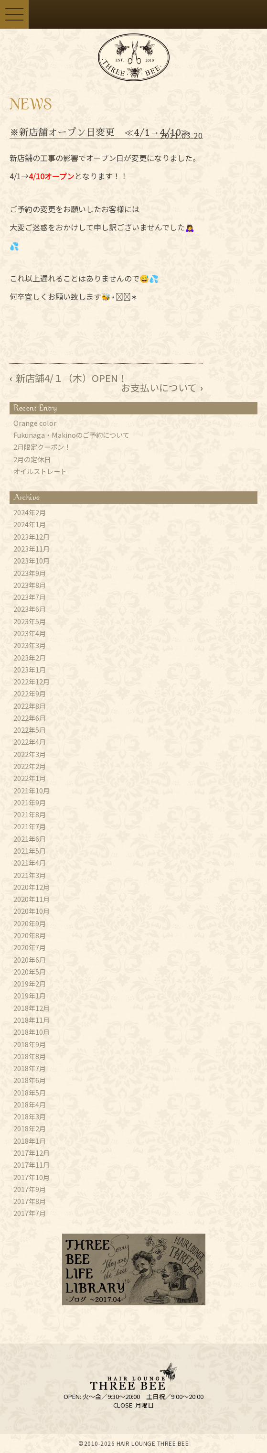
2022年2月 (29, 766)
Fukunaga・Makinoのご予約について (71, 435)
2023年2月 (29, 657)
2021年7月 (29, 826)
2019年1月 (29, 995)
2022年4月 (29, 742)
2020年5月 (29, 971)
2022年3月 (29, 754)
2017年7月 (29, 1213)
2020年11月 (31, 899)
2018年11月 (31, 1020)
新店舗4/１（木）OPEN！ (72, 378)
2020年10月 (31, 911)
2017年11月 (31, 1165)
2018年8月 (29, 1056)
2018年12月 (31, 1008)
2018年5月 (29, 1092)
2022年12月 (31, 681)
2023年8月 (29, 585)
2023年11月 (31, 548)
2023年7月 (29, 597)
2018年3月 (29, 1116)
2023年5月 (29, 621)
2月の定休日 (32, 459)
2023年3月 (29, 645)
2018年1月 (29, 1141)
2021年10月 (31, 790)
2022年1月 (29, 778)
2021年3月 (29, 875)
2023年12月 (31, 536)
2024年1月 (29, 524)
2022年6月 (29, 718)
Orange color (34, 423)
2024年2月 (29, 512)
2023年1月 (29, 669)
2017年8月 (29, 1201)
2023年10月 (31, 560)
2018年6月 (29, 1080)
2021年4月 (29, 862)
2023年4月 (29, 633)
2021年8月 (29, 814)
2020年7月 (29, 947)
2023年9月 (29, 573)
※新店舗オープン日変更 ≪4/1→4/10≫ (100, 132)
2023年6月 (29, 609)
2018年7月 (29, 1068)
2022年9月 (29, 693)
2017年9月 (29, 1189)
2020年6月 (29, 959)
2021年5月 (29, 851)
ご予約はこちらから (148, 14)
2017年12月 (31, 1153)
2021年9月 (29, 802)
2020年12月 (31, 887)
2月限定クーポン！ (42, 447)
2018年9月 (29, 1044)
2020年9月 (29, 923)
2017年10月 (31, 1177)
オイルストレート (40, 471)
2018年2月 (29, 1128)
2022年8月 (29, 706)
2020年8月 (29, 935)
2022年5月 (29, 730)
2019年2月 (29, 983)
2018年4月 (29, 1104)
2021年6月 (29, 839)
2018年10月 (31, 1032)
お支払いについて (159, 387)
